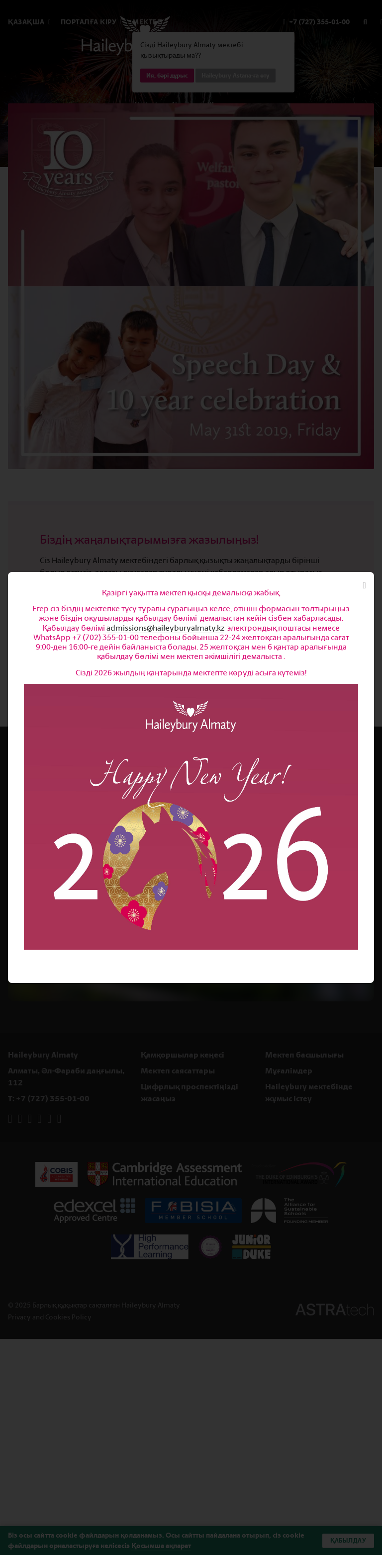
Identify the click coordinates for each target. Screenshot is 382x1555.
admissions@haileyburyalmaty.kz (165, 628)
